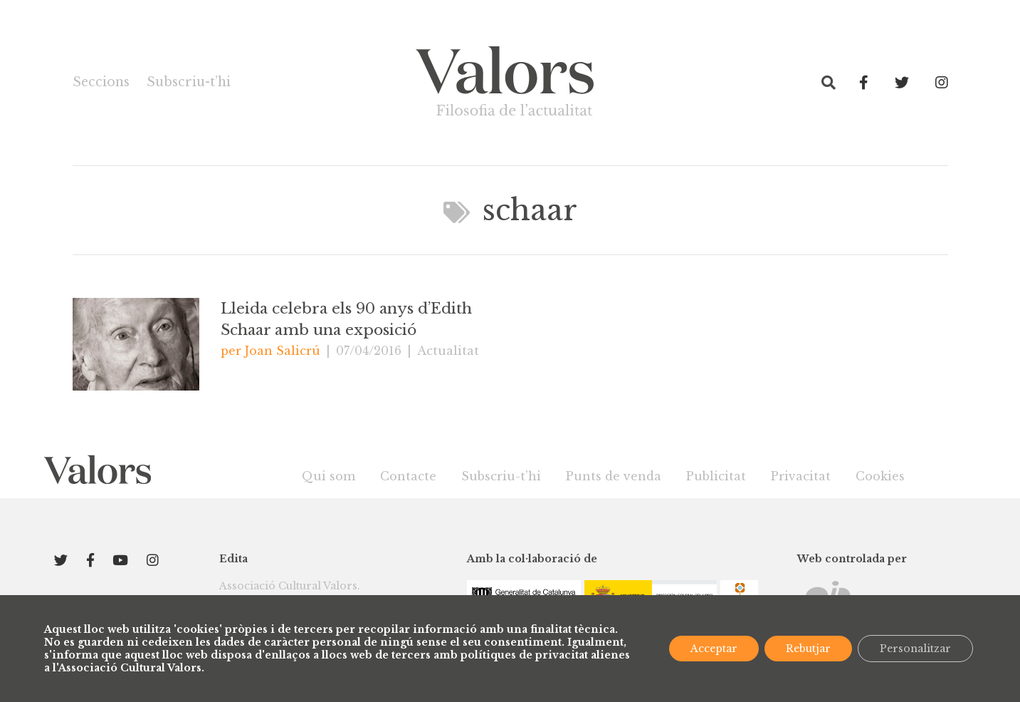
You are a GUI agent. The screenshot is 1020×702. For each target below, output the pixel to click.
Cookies (880, 476)
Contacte (408, 476)
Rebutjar (808, 648)
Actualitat (448, 351)
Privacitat (801, 476)
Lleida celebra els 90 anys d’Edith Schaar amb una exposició (346, 319)
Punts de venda (613, 476)
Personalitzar (915, 648)
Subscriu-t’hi (189, 82)
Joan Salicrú (282, 351)
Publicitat (716, 476)
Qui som (328, 476)
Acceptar (713, 648)
